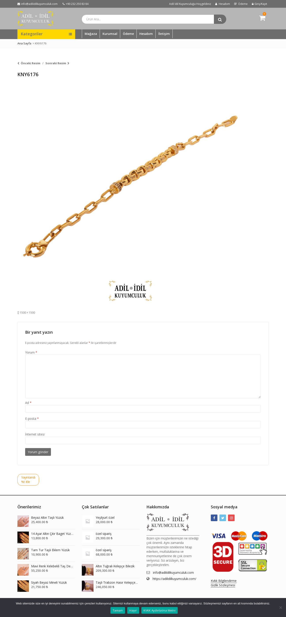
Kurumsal (110, 34)
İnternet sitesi (35, 434)
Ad (28, 403)
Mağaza (91, 34)
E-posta (32, 418)
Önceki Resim (30, 63)
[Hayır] (280, 607)
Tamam (118, 610)
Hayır (133, 610)
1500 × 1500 (27, 312)
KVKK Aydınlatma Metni (160, 610)
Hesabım (146, 34)
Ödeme (128, 34)
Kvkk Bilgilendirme (224, 581)
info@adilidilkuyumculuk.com (173, 572)
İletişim (164, 34)
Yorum (31, 352)
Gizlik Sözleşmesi (223, 585)
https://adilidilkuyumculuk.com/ (174, 579)
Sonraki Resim (55, 63)
